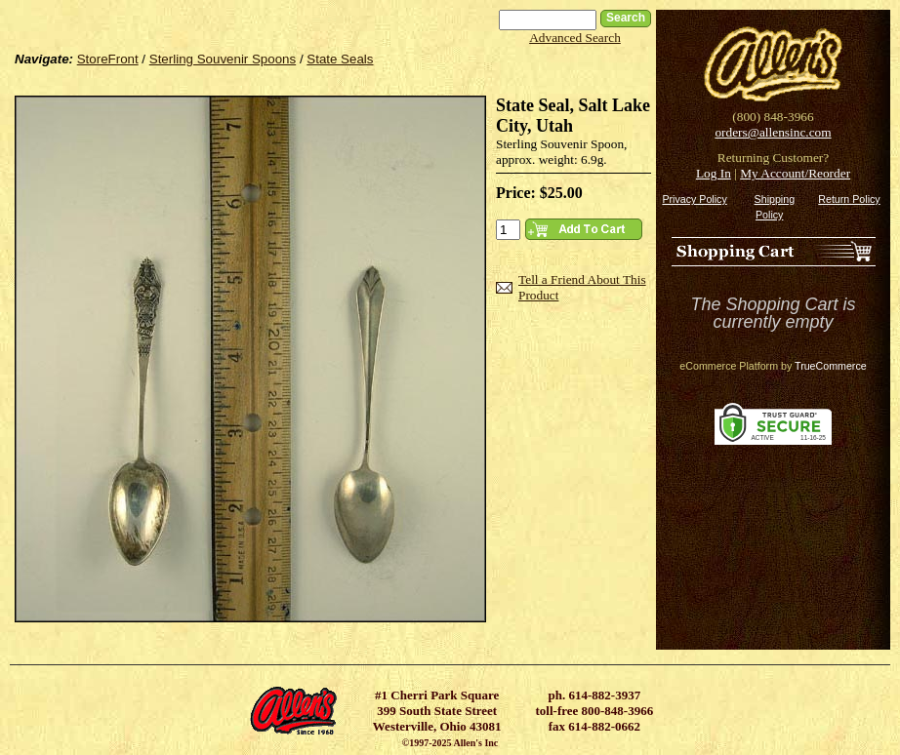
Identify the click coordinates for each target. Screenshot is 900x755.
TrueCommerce (831, 366)
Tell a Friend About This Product (582, 287)
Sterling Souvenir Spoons (222, 59)
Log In (713, 173)
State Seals (340, 59)
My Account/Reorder (795, 173)
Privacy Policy (694, 199)
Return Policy (849, 199)
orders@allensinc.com (773, 132)
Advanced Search (575, 37)
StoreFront (108, 59)
